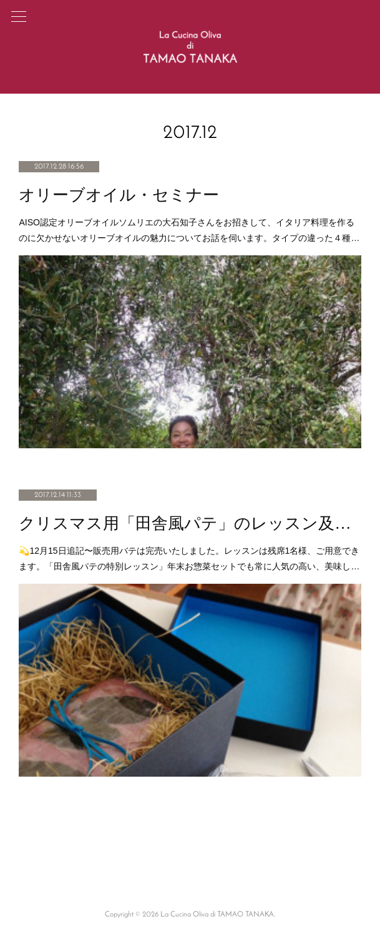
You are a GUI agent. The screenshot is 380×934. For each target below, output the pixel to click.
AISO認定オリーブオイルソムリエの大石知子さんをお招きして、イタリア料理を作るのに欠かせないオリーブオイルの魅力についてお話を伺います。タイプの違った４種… (189, 230)
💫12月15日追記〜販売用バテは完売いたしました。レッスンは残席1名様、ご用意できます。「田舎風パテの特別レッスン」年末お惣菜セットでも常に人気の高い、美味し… (189, 558)
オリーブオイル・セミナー (119, 195)
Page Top (190, 865)
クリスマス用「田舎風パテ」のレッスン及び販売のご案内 (190, 523)
